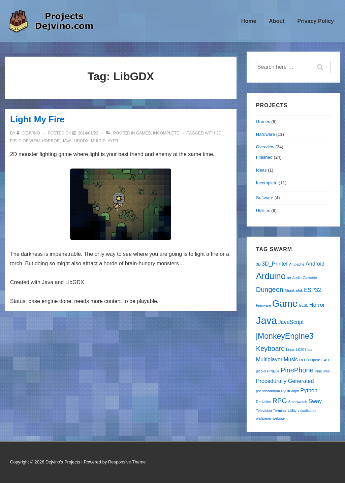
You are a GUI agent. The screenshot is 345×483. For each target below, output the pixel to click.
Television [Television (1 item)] (264, 411)
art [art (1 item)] (289, 278)
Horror (51, 141)
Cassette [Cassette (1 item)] (310, 278)
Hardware (265, 134)
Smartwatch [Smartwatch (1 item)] (297, 402)
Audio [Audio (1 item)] (297, 278)
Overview (265, 146)
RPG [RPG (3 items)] (279, 400)
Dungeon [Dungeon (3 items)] (269, 289)
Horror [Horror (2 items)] (317, 305)
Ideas (261, 170)
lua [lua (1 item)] (310, 350)
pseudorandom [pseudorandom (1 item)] (268, 391)
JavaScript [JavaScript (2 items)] (291, 322)
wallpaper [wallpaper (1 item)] (264, 418)
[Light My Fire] (88, 133)
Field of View (24, 141)
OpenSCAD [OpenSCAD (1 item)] (319, 360)
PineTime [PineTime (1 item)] (322, 371)
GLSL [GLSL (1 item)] (303, 305)
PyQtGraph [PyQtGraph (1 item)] (290, 391)
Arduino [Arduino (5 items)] (271, 276)
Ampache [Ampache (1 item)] (296, 264)
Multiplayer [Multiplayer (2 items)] (269, 359)
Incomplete (166, 133)
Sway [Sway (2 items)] (315, 401)
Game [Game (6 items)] (285, 303)
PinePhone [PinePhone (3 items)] (297, 370)
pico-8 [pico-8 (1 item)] (261, 371)
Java (66, 141)
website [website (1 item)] (279, 418)
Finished (264, 157)
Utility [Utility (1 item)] (292, 411)
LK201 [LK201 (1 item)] (301, 350)
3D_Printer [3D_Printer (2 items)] (275, 264)
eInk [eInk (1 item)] (299, 291)
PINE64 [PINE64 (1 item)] (273, 371)
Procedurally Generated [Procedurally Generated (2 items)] (285, 381)
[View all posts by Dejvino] (29, 133)
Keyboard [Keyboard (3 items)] (270, 348)
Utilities (263, 210)
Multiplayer (105, 141)
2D (218, 133)
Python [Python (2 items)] (308, 390)
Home (248, 21)
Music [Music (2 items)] (291, 359)
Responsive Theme (127, 461)
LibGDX (81, 141)
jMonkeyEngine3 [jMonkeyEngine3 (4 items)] (285, 336)
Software (264, 197)
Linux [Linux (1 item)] (290, 350)
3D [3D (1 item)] (258, 264)
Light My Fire (37, 119)
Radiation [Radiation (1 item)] (263, 402)
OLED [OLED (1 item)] (304, 360)
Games (143, 133)
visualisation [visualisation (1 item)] (307, 411)
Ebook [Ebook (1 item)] (290, 291)
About (276, 21)
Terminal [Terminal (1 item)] (279, 411)
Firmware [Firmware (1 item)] (263, 305)
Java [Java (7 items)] (266, 320)
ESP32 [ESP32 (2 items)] (312, 290)
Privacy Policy (315, 21)
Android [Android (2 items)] (315, 264)
